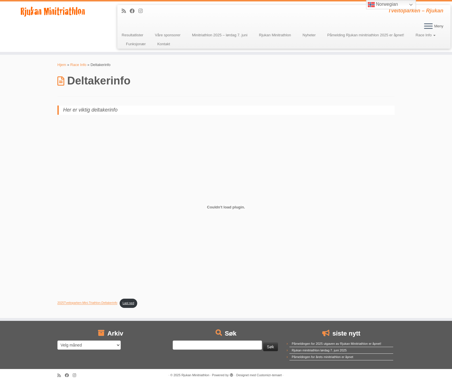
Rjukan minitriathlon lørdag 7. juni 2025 (319, 350)
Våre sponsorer (167, 35)
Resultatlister (132, 35)
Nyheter (309, 35)
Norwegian (383, 4)
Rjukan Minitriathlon (195, 375)
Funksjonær (136, 44)
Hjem (61, 65)
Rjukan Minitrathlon (275, 35)
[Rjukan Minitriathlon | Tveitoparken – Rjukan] (52, 11)
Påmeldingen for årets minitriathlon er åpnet (322, 357)
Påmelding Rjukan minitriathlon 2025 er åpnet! (365, 35)
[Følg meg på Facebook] (134, 11)
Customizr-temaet (269, 375)
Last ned (128, 303)
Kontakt (163, 44)
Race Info (426, 35)
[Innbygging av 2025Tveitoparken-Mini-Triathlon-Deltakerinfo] (226, 207)
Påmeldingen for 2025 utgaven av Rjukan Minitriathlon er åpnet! (336, 343)
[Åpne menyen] (428, 26)
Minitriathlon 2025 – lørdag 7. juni (219, 35)
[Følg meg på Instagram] (142, 11)
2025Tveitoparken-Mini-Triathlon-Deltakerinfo (87, 303)
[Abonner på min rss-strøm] (126, 11)
